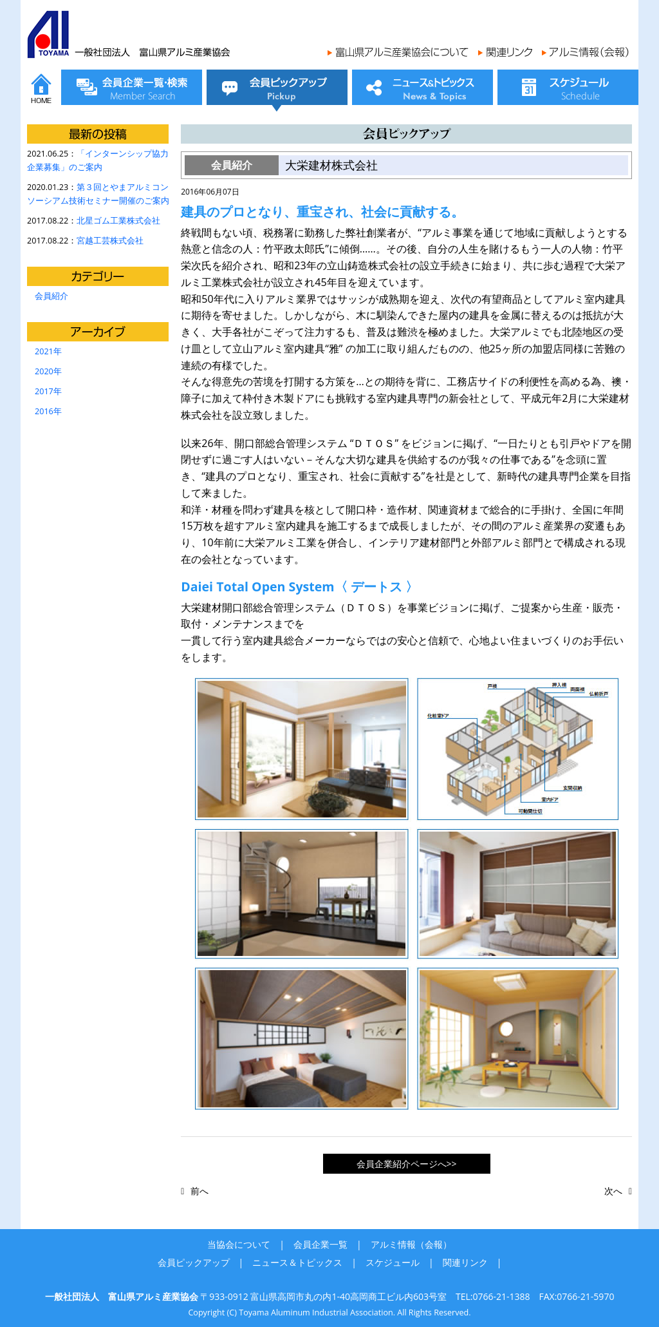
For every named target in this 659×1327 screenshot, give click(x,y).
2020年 (48, 371)
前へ (199, 1191)
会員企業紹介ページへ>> (407, 1164)
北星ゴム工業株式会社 (118, 220)
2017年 (48, 391)
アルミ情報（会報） (411, 1244)
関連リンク (465, 1262)
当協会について (238, 1244)
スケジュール (393, 1262)
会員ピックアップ (194, 1262)
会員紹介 (51, 296)
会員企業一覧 (320, 1244)
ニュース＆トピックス (297, 1262)
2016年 (48, 411)
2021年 (48, 351)
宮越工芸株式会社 (110, 240)
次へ (613, 1191)
